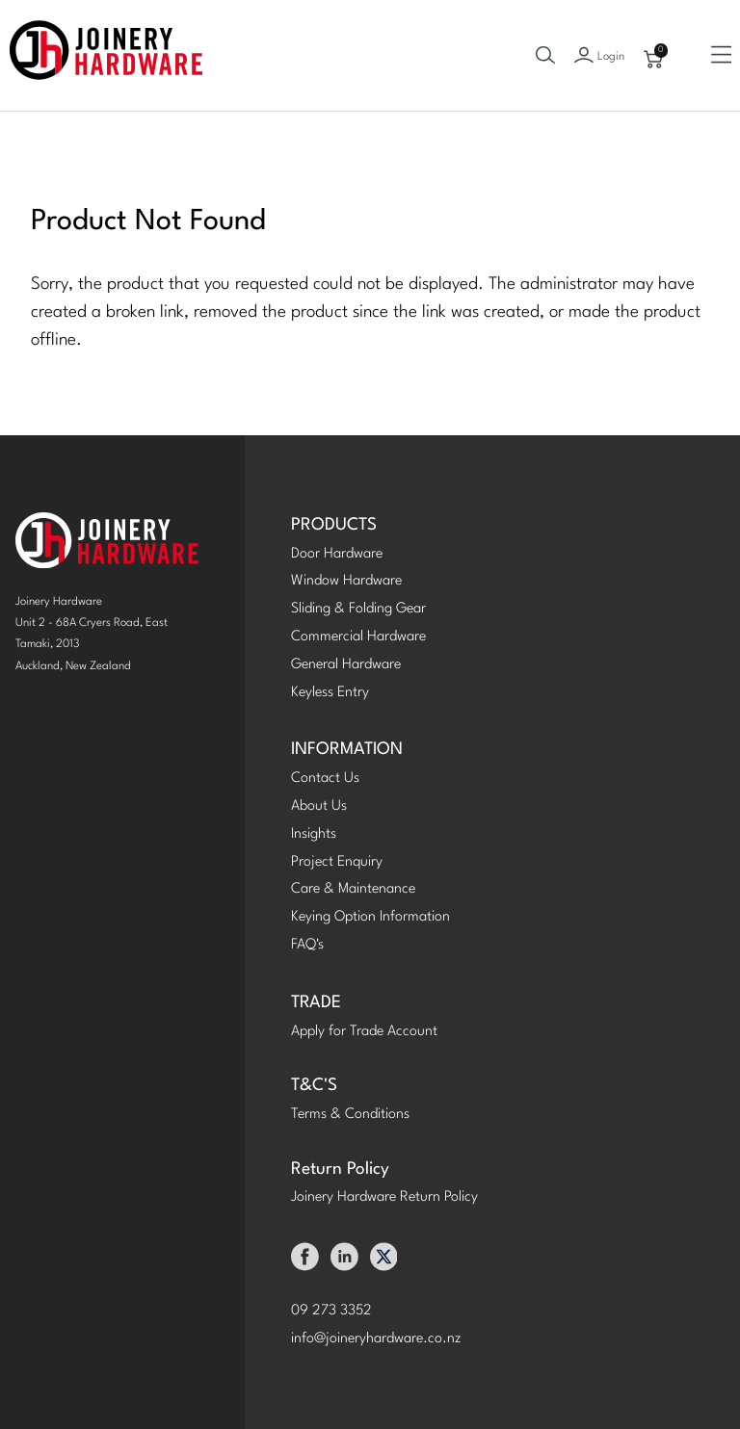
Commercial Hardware (358, 637)
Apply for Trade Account (364, 1032)
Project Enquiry (337, 862)
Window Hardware (346, 581)
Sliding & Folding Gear (358, 609)
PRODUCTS (334, 525)
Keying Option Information (370, 917)
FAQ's (307, 945)
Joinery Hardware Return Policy (384, 1197)
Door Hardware (337, 554)
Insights (313, 834)
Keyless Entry (330, 693)
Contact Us (325, 778)
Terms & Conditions (350, 1114)
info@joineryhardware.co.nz (376, 1339)
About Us (319, 806)
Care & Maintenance (353, 889)
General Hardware (346, 665)
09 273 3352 (331, 1311)
